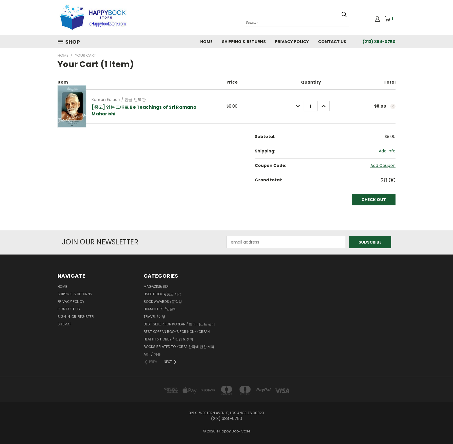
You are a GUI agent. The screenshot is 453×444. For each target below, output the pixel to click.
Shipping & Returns (244, 42)
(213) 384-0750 (379, 42)
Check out (373, 199)
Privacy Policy (292, 42)
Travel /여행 (154, 316)
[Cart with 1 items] (391, 19)
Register (86, 316)
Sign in (64, 316)
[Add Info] (387, 151)
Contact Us (332, 42)
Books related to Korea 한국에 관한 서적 (179, 346)
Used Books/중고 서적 (162, 294)
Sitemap (64, 324)
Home (206, 42)
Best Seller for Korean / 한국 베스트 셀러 (179, 324)
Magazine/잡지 (157, 286)
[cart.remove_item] (393, 106)
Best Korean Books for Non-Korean (177, 331)
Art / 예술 (152, 354)
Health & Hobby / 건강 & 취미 (168, 339)
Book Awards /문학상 (163, 301)
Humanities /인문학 (160, 309)
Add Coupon (383, 165)
